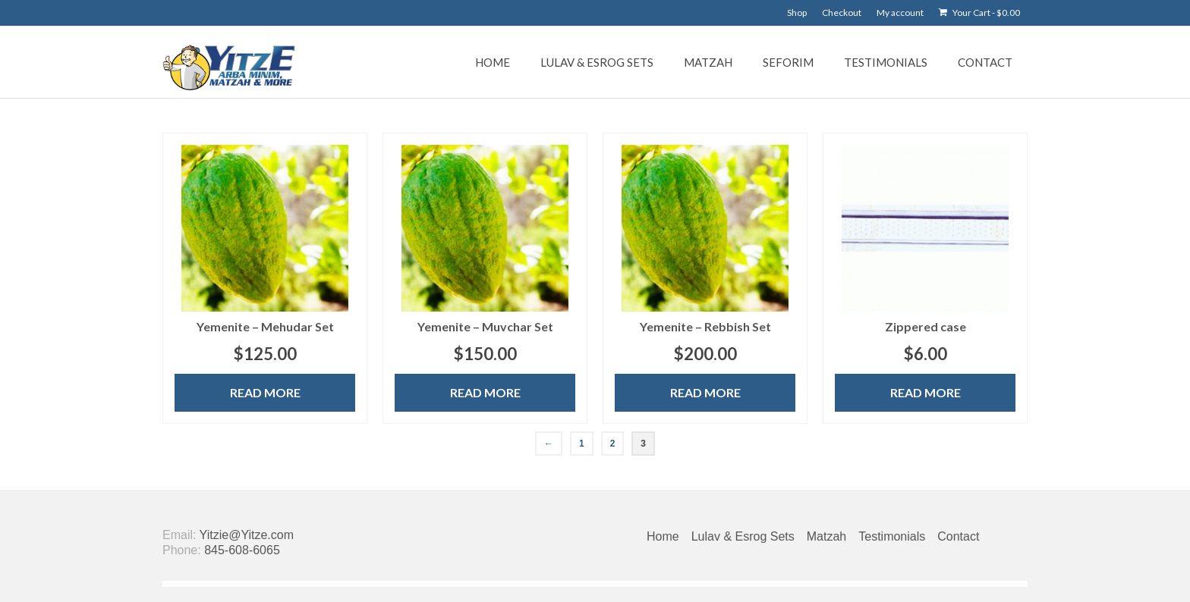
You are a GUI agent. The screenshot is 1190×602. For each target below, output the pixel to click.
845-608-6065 (242, 550)
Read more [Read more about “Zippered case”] (925, 392)
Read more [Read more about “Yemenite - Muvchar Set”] (485, 392)
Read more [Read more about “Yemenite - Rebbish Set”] (705, 392)
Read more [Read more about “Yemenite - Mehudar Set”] (265, 392)
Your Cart (979, 12)
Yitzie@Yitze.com (247, 534)
